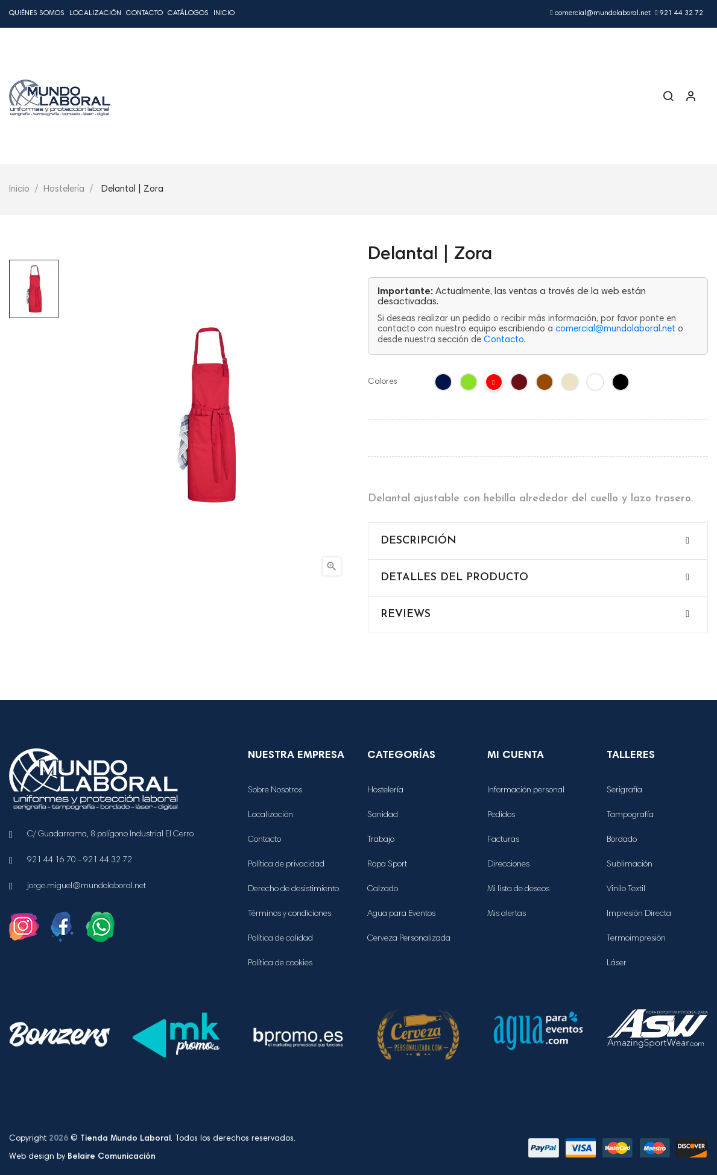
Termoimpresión (636, 939)
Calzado (382, 889)
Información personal (525, 790)
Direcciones (508, 864)
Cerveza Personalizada (408, 939)
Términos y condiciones (289, 914)
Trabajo (380, 840)
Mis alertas (506, 914)
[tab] (538, 541)
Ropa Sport (387, 864)
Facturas (503, 840)
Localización (95, 13)
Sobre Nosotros (275, 790)
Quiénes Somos (37, 13)
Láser (617, 963)
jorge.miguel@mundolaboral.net (86, 886)
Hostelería (385, 790)
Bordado (622, 840)
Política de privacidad (286, 864)
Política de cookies (280, 963)
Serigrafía (624, 790)
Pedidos (501, 815)
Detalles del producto (454, 577)
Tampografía (630, 815)
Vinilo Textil (626, 889)
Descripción (418, 541)
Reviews (406, 614)
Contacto (144, 13)
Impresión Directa (639, 914)
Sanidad (382, 815)
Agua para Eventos (401, 914)
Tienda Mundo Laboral (125, 1139)
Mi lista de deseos (518, 889)
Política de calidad (280, 939)
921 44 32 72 (679, 13)
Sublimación (629, 864)
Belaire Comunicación (112, 1157)
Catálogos (188, 13)
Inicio (224, 13)
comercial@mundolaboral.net (600, 13)
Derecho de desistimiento (293, 889)
